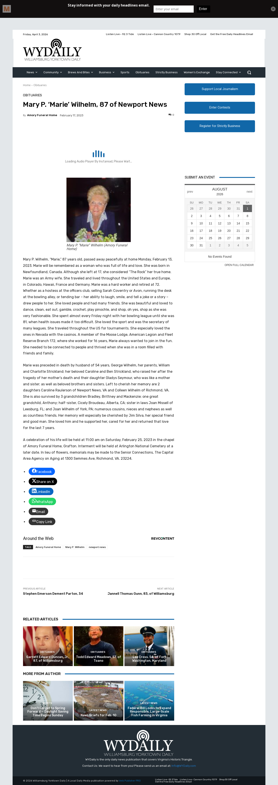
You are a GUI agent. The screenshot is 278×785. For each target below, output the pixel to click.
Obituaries (39, 85)
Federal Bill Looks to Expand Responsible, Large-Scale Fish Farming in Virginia (149, 711)
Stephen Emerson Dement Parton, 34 (53, 594)
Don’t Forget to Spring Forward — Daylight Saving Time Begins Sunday (47, 711)
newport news (97, 547)
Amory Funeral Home (42, 115)
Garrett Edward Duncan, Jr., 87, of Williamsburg (48, 659)
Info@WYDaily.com (184, 765)
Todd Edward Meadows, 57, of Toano (98, 659)
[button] (249, 72)
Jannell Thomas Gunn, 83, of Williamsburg (141, 594)
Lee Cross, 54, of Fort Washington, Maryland (149, 659)
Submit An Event (200, 177)
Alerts (47, 703)
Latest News (98, 710)
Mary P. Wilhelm (74, 547)
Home (27, 85)
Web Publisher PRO (130, 780)
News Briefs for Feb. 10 (98, 715)
